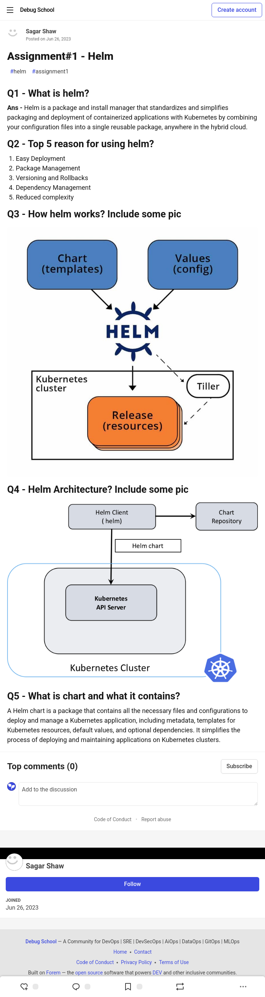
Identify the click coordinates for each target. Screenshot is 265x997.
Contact (143, 952)
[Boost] (180, 986)
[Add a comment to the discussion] (138, 793)
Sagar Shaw (41, 31)
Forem (53, 973)
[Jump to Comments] (81, 986)
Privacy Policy (136, 962)
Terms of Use (174, 962)
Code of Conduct (113, 819)
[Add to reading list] (133, 986)
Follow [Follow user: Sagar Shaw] (132, 884)
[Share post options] (243, 986)
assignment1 (50, 71)
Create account (236, 9)
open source (89, 973)
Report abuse (156, 819)
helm (18, 71)
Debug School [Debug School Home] (41, 941)
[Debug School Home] (37, 10)
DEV (157, 973)
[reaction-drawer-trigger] (29, 986)
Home (120, 952)
